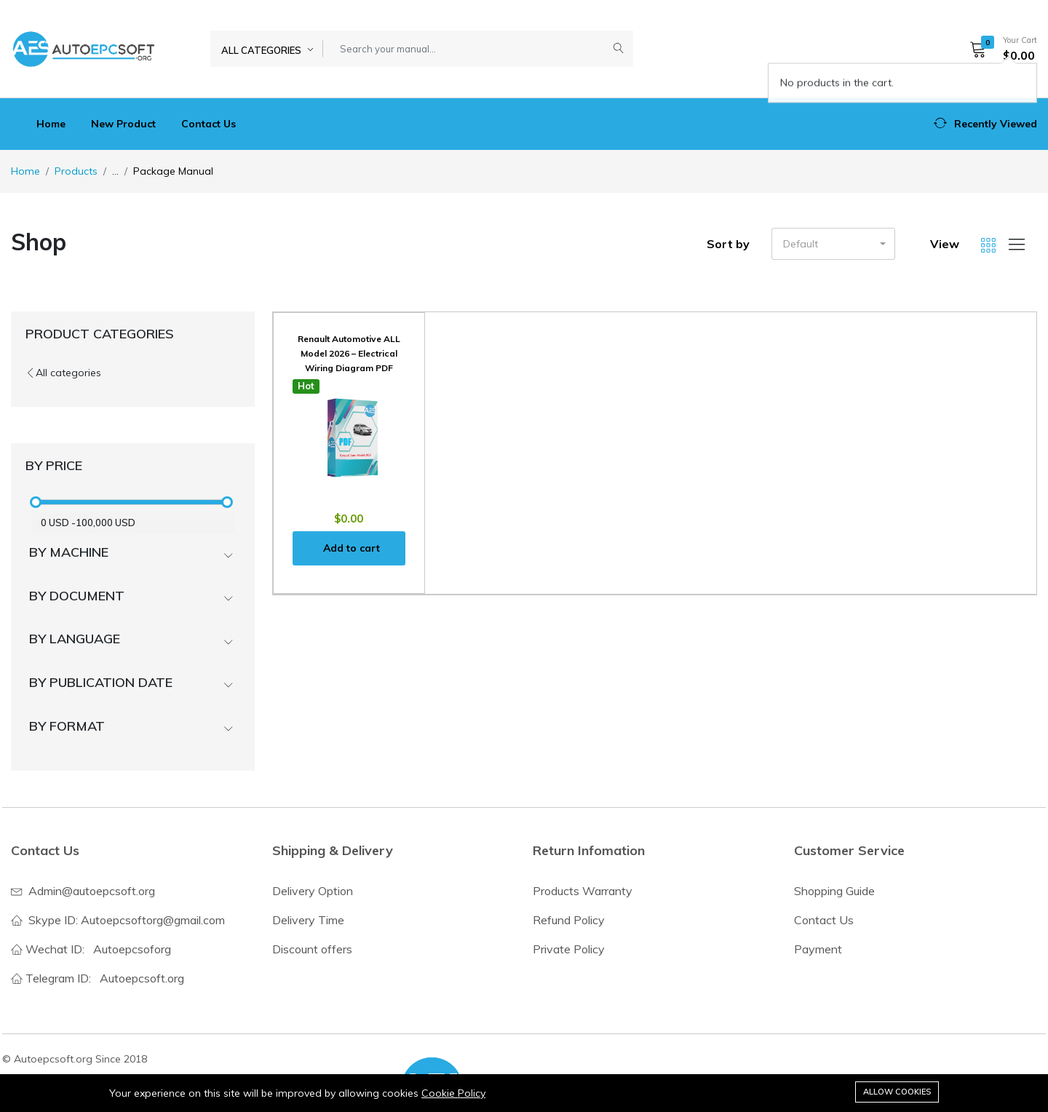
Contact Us (208, 123)
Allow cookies (897, 1092)
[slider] (36, 502)
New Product (123, 123)
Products (76, 171)
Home (51, 123)
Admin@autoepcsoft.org (91, 890)
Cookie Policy (453, 1093)
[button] (998, 49)
